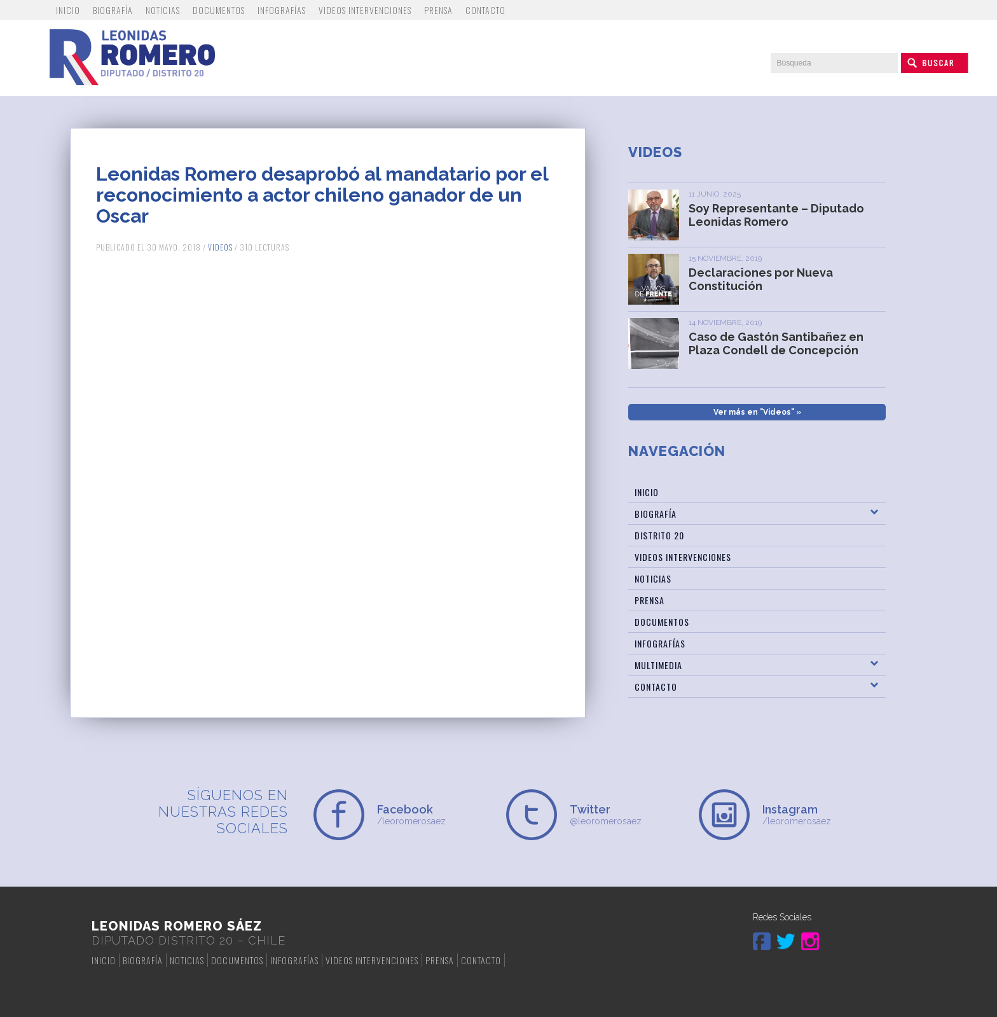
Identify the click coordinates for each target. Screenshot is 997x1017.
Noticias (163, 10)
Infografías (282, 10)
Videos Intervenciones (365, 10)
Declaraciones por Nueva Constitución (761, 279)
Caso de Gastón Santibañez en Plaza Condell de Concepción (776, 343)
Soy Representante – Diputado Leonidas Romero (776, 215)
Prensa (438, 10)
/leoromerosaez (434, 814)
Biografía (113, 10)
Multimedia (658, 665)
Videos (220, 247)
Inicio (68, 10)
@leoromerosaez (627, 814)
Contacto (485, 10)
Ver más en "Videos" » (757, 412)
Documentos (219, 10)
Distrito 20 (659, 535)
